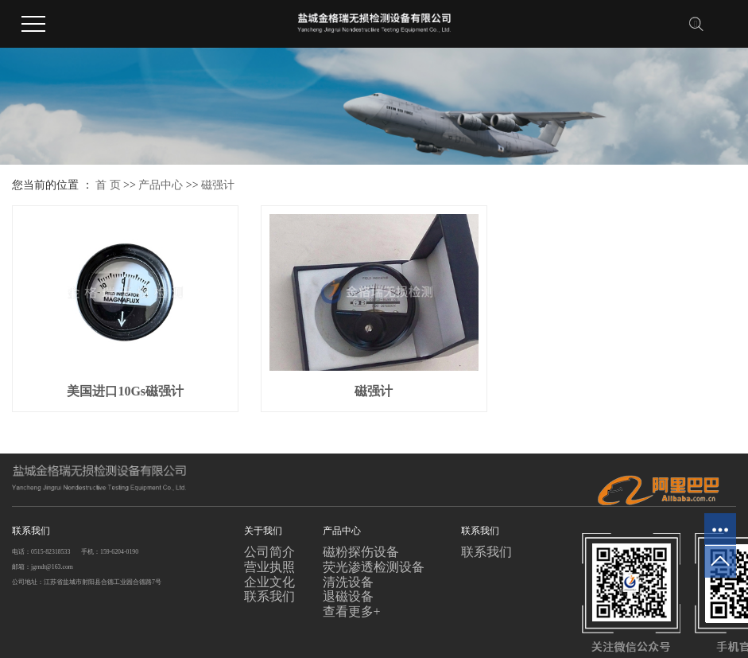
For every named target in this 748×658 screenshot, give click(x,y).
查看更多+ (352, 611)
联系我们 (269, 596)
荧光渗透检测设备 (373, 567)
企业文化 (269, 582)
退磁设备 (348, 596)
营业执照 (269, 567)
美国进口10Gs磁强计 (125, 391)
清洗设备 (348, 582)
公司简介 (269, 552)
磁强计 (217, 185)
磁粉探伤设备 (361, 552)
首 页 (108, 185)
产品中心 (160, 185)
